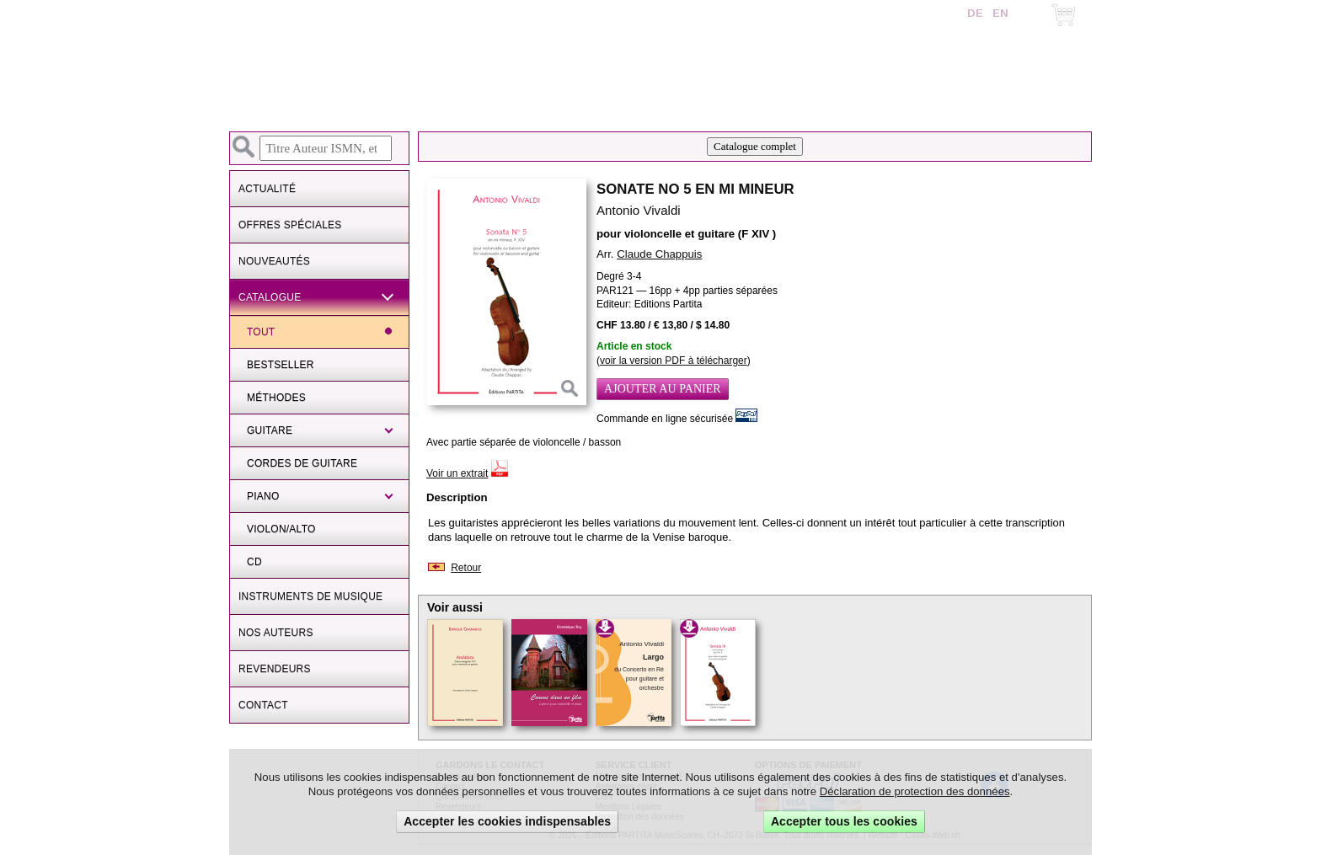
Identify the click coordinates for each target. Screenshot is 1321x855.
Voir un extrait (457, 473)
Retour (466, 568)
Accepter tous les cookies (844, 821)
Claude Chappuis (659, 254)
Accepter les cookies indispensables (507, 821)
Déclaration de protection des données (915, 791)
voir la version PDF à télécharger (673, 360)
